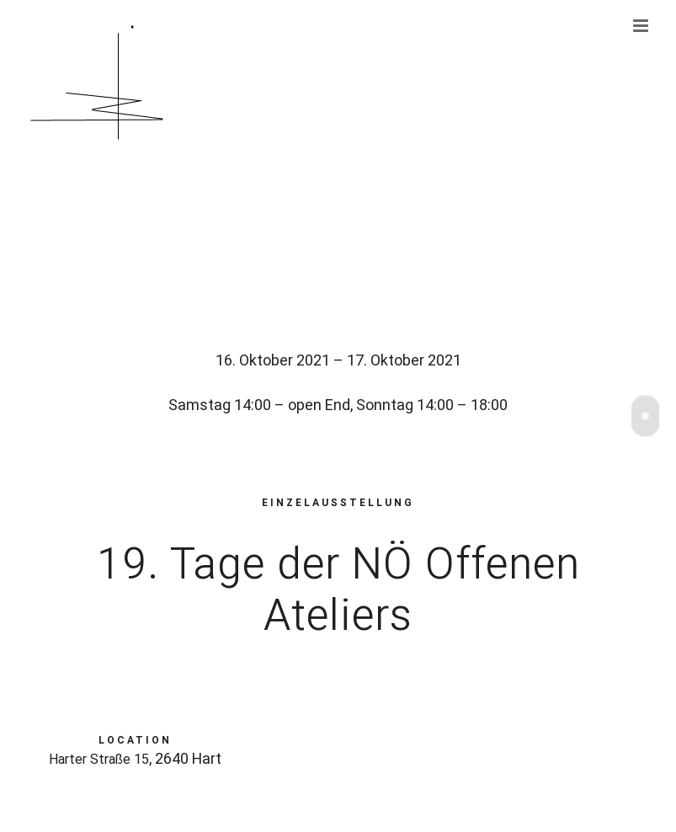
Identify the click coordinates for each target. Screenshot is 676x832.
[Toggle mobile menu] (642, 26)
